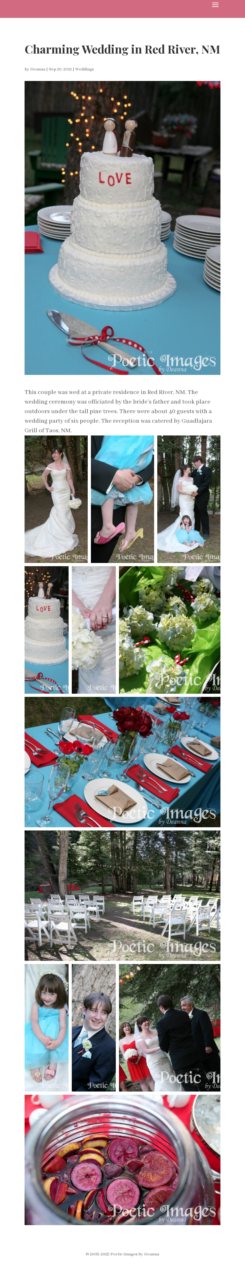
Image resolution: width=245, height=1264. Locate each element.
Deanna (37, 69)
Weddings (84, 69)
